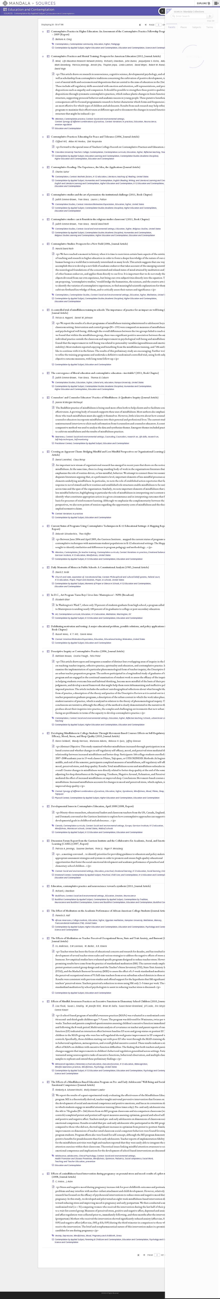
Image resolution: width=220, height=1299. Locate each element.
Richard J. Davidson (64, 890)
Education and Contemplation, (131, 47)
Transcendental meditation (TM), (69, 923)
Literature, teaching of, (118, 176)
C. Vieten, (60, 1181)
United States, (92, 828)
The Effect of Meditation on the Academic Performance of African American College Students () (109, 910)
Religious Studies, (140, 228)
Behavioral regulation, (65, 1064)
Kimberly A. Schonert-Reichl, (69, 1089)
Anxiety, (58, 1235)
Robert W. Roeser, (158, 64)
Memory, (158, 920)
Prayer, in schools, (103, 579)
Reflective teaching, (152, 152)
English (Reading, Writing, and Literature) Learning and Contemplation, (143, 180)
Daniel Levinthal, (64, 459)
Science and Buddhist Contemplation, (109, 902)
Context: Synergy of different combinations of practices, (80, 121)
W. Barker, (90, 946)
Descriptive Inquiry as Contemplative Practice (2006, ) (87, 651)
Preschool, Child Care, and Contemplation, (120, 874)
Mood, (149, 791)
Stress (119, 1235)
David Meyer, (141, 64)
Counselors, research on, (127, 436)
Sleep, (161, 791)
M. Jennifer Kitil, (94, 1005)
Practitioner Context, (63, 443)
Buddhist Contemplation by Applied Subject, (74, 899)
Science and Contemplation (157, 47)
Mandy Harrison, (80, 740)
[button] (216, 3)
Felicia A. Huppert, (64, 317)
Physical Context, (62, 797)
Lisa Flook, (61, 1005)
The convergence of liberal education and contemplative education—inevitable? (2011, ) (105, 373)
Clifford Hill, (61, 141)
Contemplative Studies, (65, 204)
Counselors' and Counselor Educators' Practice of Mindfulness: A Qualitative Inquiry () (104, 397)
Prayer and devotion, (85, 579)
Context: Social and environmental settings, (105, 118)
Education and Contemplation (61, 13)
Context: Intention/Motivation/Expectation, (95, 204)
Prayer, (73, 579)
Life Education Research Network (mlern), (82, 60)
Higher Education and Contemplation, (101, 47)
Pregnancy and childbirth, (104, 1235)
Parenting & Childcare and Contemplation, (103, 1239)
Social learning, (154, 871)
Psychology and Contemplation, (159, 926)
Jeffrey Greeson (133, 740)
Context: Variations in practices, (119, 121)
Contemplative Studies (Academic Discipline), (139, 155)
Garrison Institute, (63, 555)
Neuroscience (130, 895)
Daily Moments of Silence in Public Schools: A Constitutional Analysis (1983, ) (100, 567)
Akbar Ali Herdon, (77, 141)
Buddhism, (60, 895)
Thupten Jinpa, (110, 64)
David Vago (60, 68)
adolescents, (72, 1155)
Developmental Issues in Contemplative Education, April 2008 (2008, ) (92, 806)
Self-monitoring (81, 439)
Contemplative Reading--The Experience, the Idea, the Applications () (95, 167)
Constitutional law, (93, 576)
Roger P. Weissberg (113, 848)
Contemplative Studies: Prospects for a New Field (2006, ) (89, 243)
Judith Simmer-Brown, (66, 199)
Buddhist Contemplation (164, 902)
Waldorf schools (106, 828)
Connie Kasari (61, 1009)
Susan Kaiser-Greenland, (131, 1005)
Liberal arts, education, (103, 382)
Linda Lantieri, (126, 64)
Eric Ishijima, (161, 1005)
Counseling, (110, 436)
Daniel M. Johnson (84, 317)
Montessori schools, (76, 828)
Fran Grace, (84, 199)
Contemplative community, (82, 44)
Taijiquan (59, 793)
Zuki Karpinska (94, 141)
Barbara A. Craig (63, 39)
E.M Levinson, (77, 946)
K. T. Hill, (74, 634)
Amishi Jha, (96, 64)
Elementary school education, (88, 1064)
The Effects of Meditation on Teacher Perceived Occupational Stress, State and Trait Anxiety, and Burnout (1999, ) (110, 939)
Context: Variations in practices (69, 513)
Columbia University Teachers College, (72, 152)
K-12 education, (100, 176)
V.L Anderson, (62, 946)
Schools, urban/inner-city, (155, 718)
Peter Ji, (99, 848)
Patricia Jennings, (81, 64)
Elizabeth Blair (62, 599)
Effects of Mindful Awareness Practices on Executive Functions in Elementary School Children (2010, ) (112, 1001)
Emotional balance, (157, 552)
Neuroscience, (150, 121)
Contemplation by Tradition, (136, 899)
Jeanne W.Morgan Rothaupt (69, 402)
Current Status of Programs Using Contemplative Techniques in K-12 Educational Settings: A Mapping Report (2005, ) (113, 527)
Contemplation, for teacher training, (80, 552)
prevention (90, 1161)
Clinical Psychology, (87, 1155)
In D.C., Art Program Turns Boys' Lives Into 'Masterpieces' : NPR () (92, 594)
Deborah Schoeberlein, (66, 533)
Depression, (68, 1235)
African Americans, (63, 920)
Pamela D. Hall (62, 915)
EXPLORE (204, 3)
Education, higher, (102, 44)
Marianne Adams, (99, 740)
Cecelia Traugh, (81, 655)
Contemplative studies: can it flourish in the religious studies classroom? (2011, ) (100, 219)
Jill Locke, (149, 1005)
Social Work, (147, 1158)
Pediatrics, (120, 1158)
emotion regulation (63, 124)
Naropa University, (122, 382)
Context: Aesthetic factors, (81, 176)
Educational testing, (113, 639)
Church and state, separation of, (69, 576)
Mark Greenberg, (63, 64)
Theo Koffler (85, 533)
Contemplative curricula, (115, 152)
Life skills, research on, (149, 436)
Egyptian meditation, (114, 920)
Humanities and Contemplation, (99, 180)
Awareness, (60, 436)
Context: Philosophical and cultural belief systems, (124, 576)
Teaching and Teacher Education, (70, 1161)
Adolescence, (61, 1155)
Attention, (59, 118)
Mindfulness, (92, 555)
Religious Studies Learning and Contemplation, (75, 235)
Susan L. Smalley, (76, 1005)
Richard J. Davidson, (114, 60)
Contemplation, (62, 44)
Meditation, (152, 294)
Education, (139, 121)
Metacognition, (141, 1064)
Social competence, (133, 1158)
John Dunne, (131, 60)
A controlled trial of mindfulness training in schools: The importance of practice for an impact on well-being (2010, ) (111, 311)
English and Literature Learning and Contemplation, (77, 183)
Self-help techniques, (64, 439)
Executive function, (111, 1064)
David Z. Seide (62, 572)
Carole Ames (86, 634)
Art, (56, 614)
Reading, (132, 176)
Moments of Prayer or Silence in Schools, (102, 583)
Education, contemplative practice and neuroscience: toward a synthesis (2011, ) (101, 886)
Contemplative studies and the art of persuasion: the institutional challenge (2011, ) (101, 194)
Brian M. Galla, (110, 1005)
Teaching (59, 720)
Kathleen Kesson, (64, 655)
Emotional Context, (63, 874)
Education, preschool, (104, 871)
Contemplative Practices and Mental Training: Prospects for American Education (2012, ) (106, 56)
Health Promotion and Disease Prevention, (74, 1158)
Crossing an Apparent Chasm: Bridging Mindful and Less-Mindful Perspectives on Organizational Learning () (111, 453)
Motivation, (128, 639)
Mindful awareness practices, (68, 1066)
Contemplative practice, (74, 118)
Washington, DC (124, 614)
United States (142, 176)
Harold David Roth (100, 223)
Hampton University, (134, 920)
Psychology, (99, 1066)
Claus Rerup (79, 459)
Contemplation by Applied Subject (30, 14)
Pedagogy (115, 44)
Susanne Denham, (85, 848)
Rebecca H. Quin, (117, 740)
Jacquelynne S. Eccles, (149, 60)
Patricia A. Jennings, (65, 848)
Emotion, (119, 895)
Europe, (128, 825)
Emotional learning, (123, 871)
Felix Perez (95, 655)
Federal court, (154, 576)
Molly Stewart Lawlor (94, 1089)
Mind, (58, 60)
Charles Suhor (62, 171)
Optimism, (110, 1158)
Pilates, (155, 791)
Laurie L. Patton (98, 199)
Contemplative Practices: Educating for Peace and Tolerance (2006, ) (95, 136)
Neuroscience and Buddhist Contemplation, (74, 902)
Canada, (59, 825)
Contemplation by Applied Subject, (70, 47)
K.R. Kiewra (101, 946)
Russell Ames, (62, 634)
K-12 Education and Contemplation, (148, 183)
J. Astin (69, 1181)
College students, (80, 920)
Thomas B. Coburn (100, 377)
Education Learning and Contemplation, (102, 155)
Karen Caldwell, (63, 740)
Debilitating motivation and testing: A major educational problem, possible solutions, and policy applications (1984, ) (111, 628)
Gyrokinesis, (128, 791)
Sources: (8, 14)
